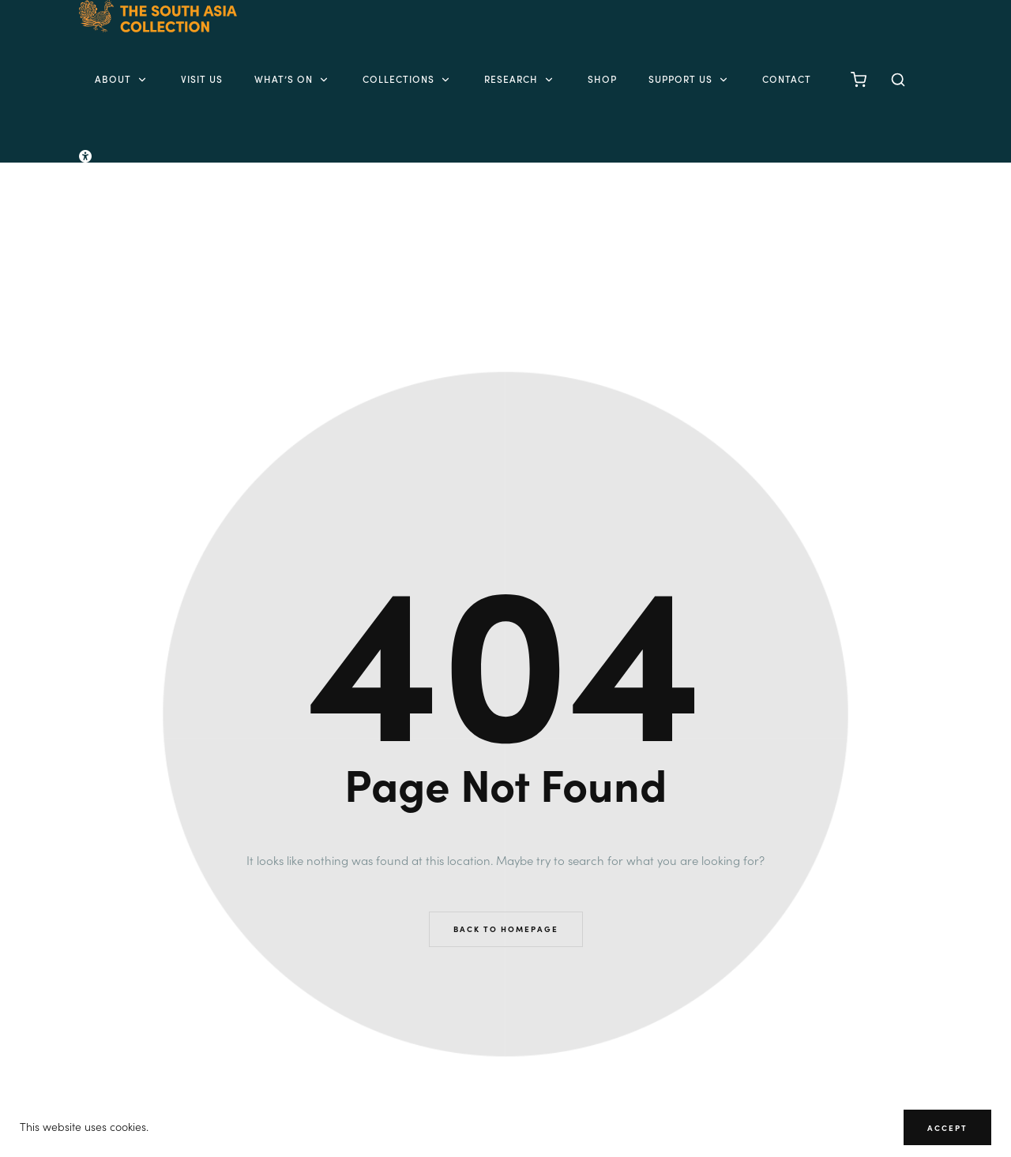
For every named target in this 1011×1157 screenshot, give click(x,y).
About (122, 79)
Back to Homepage (505, 928)
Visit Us (202, 79)
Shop (602, 79)
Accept (947, 1127)
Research (520, 79)
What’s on (292, 79)
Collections (408, 79)
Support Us (689, 79)
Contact (786, 79)
